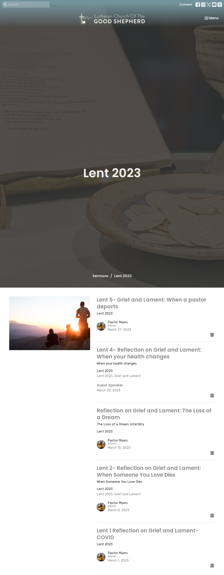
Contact (185, 4)
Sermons (100, 275)
